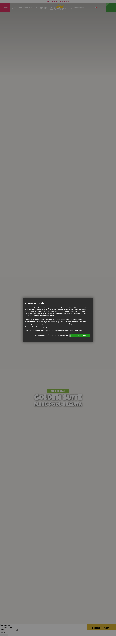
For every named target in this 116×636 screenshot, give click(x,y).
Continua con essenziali (59, 336)
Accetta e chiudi (80, 336)
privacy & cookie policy (75, 330)
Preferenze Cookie (38, 336)
